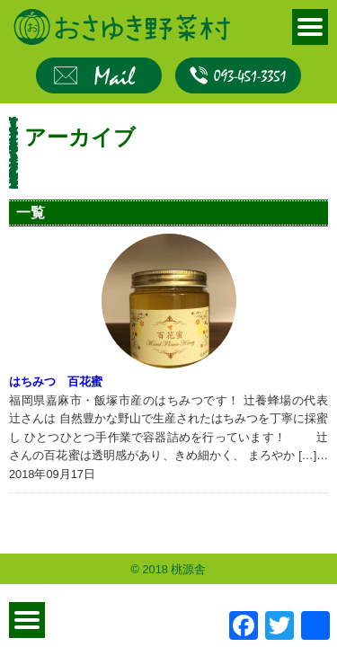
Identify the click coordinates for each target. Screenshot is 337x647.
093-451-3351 (238, 75)
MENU (310, 27)
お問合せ (99, 75)
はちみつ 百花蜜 (55, 381)
